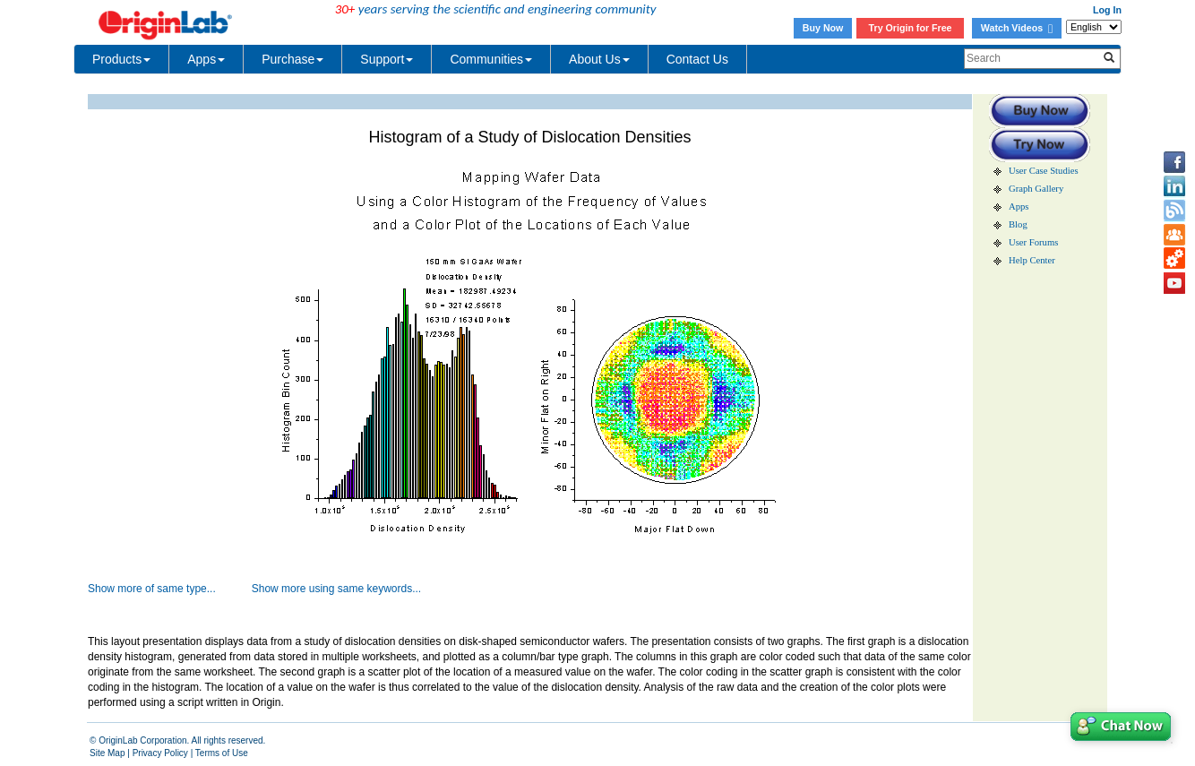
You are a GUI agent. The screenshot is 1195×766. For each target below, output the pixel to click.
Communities (491, 59)
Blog (1018, 224)
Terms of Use (221, 753)
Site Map (107, 753)
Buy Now (823, 27)
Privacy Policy (160, 753)
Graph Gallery (1036, 189)
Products (121, 59)
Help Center (1032, 260)
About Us (599, 59)
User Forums (1033, 242)
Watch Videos (1017, 27)
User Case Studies (1044, 171)
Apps (206, 59)
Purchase (292, 59)
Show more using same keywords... (336, 588)
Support (386, 59)
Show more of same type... (152, 588)
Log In (1107, 9)
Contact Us (697, 59)
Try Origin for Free (910, 27)
